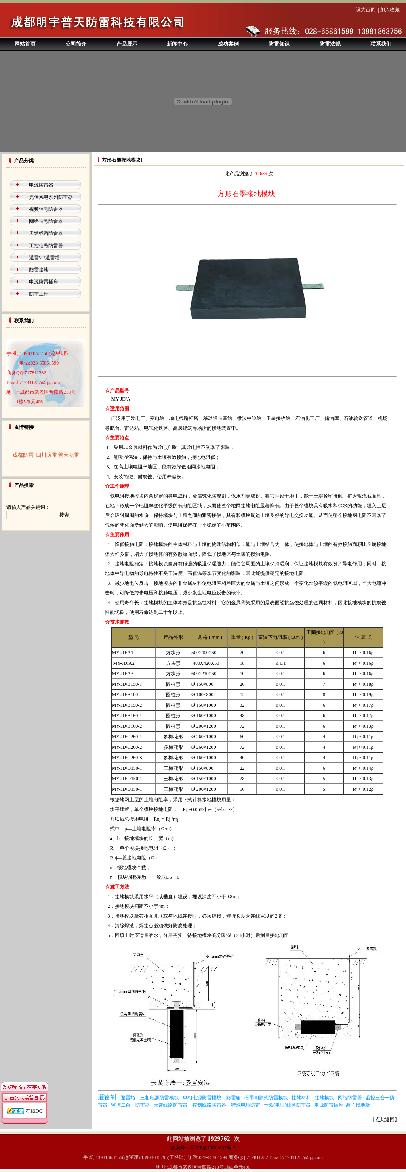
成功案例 (228, 44)
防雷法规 (330, 44)
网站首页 (25, 44)
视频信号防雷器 (46, 209)
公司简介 (75, 44)
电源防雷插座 (43, 282)
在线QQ (34, 1101)
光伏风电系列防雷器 (51, 197)
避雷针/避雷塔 (44, 257)
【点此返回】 (385, 1119)
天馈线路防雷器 (46, 233)
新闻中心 (177, 44)
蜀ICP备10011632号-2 (212, 1148)
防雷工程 (38, 294)
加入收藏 (390, 10)
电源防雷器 (41, 185)
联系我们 (380, 44)
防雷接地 (38, 270)
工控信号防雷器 (46, 245)
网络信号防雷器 (46, 221)
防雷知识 (279, 44)
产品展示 (126, 44)
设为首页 (365, 10)
